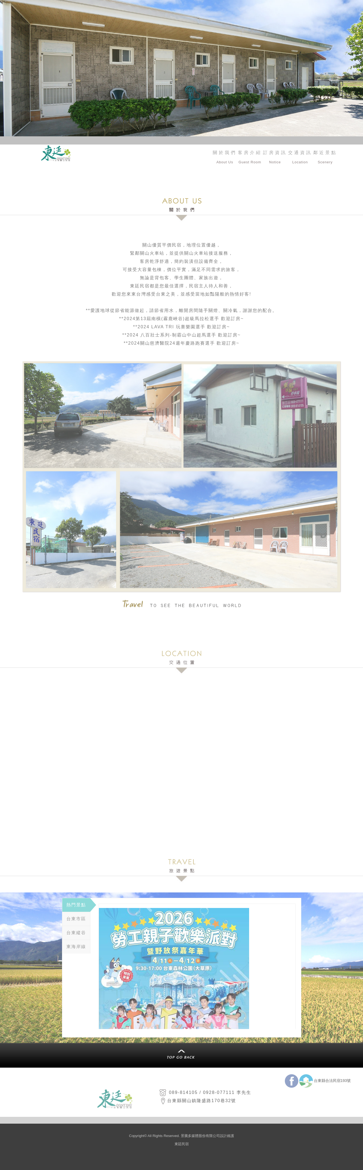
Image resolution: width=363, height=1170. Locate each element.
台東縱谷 (76, 932)
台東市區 (76, 918)
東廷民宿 (182, 1144)
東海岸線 (76, 946)
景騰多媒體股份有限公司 (200, 1136)
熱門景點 (76, 905)
